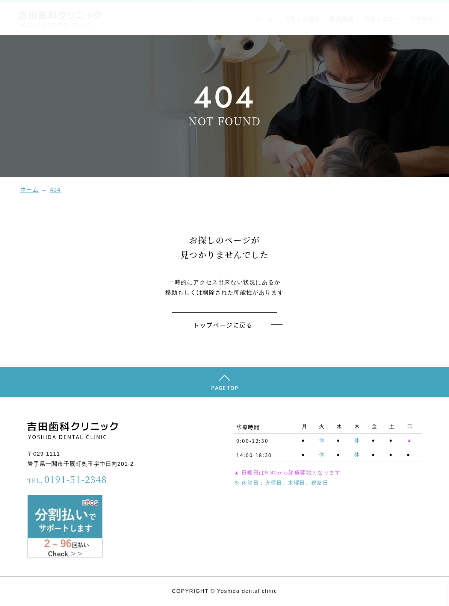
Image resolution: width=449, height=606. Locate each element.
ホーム (264, 19)
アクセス (422, 19)
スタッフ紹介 (301, 19)
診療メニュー (382, 19)
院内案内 (342, 19)
